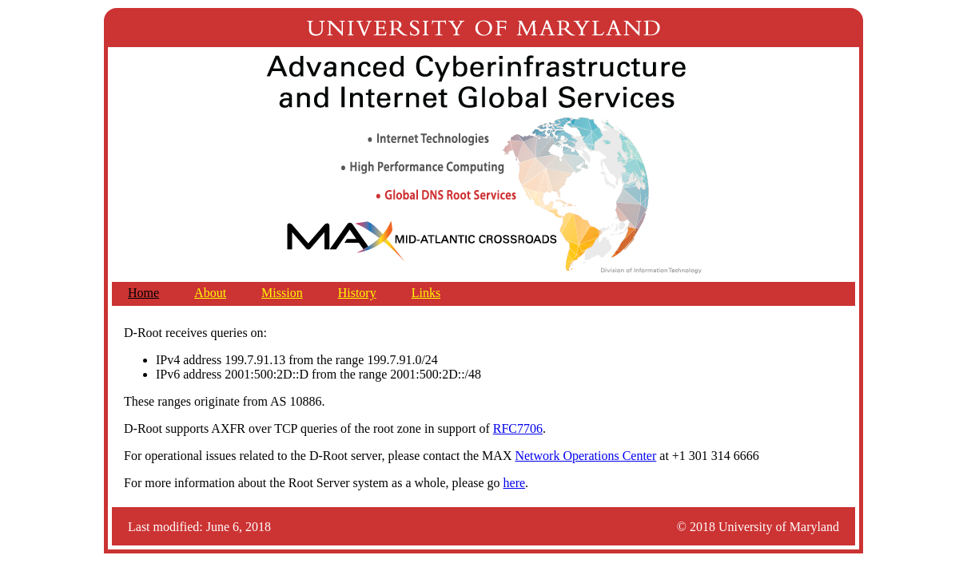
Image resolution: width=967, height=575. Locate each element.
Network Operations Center (585, 455)
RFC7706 (518, 428)
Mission (282, 292)
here (514, 483)
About (210, 292)
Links (426, 292)
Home (143, 292)
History (357, 292)
